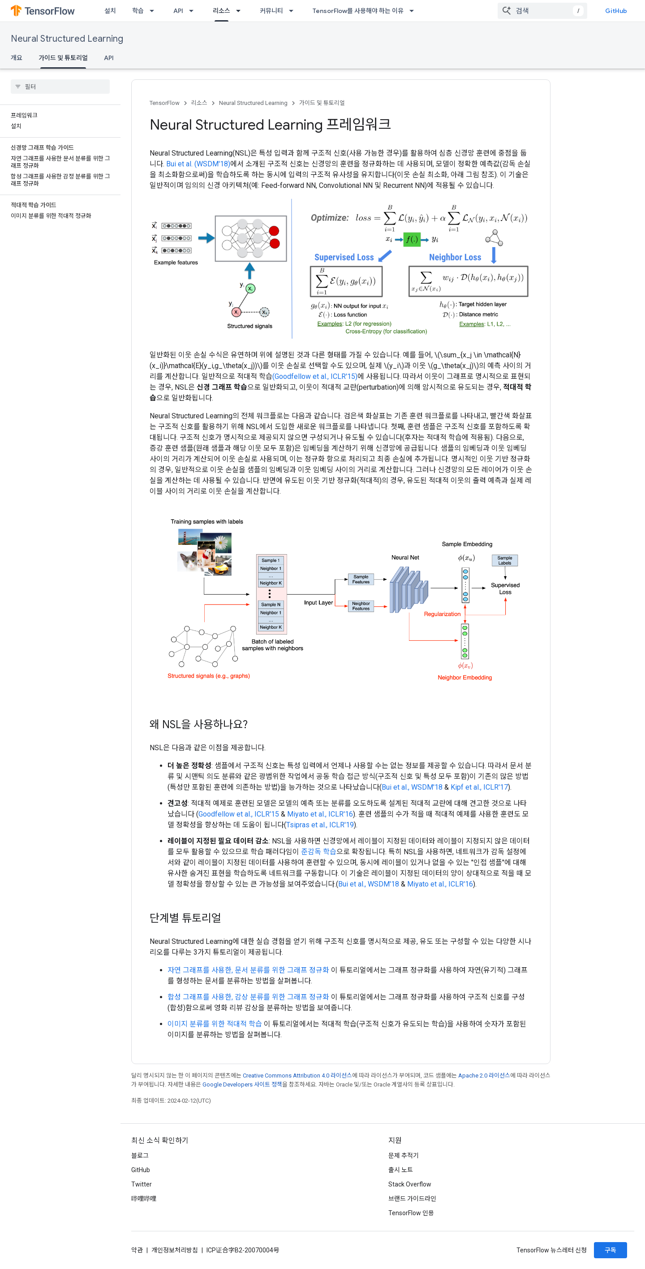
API (178, 11)
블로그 (140, 1155)
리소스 (199, 103)
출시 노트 (400, 1169)
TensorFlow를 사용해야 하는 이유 (358, 11)
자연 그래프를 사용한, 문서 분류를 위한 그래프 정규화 (248, 970)
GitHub (616, 11)
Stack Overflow (409, 1184)
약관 (137, 1250)
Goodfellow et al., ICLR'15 (238, 814)
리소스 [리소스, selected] (221, 11)
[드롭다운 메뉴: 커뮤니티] (294, 11)
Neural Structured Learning (67, 38)
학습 (138, 11)
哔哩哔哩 (143, 1198)
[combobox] (542, 11)
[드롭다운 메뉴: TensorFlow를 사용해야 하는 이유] (414, 11)
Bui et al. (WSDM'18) (198, 164)
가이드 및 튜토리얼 (322, 103)
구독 (610, 1250)
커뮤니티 (271, 11)
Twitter (141, 1184)
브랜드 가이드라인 (412, 1198)
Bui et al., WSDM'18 (412, 787)
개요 (16, 58)
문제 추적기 (403, 1155)
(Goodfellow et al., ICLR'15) (314, 376)
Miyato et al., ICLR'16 (320, 814)
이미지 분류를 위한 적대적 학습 (215, 1024)
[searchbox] (60, 86)
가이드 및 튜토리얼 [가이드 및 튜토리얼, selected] (63, 58)
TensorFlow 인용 (411, 1213)
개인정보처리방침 (174, 1250)
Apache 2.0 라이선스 (484, 1075)
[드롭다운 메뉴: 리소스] (241, 11)
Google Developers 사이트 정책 (242, 1084)
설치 (110, 11)
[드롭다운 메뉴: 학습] (154, 11)
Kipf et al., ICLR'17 (479, 787)
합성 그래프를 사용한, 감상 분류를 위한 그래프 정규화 (248, 997)
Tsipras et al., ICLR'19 (320, 825)
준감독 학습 (318, 851)
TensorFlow (165, 103)
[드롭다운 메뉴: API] (194, 11)
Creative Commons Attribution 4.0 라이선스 (297, 1075)
